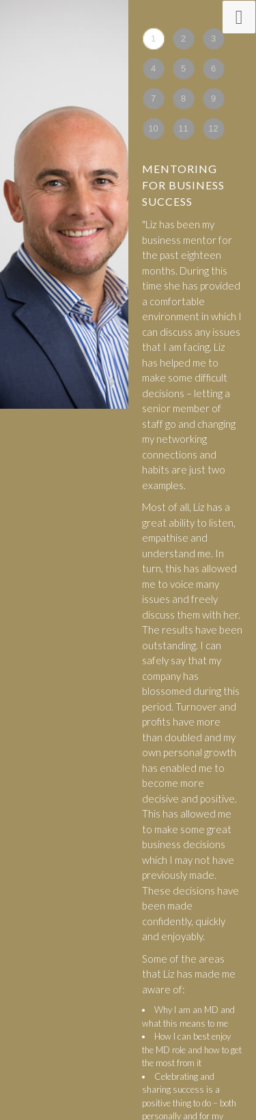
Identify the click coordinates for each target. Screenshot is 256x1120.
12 (213, 128)
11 (183, 128)
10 (153, 128)
